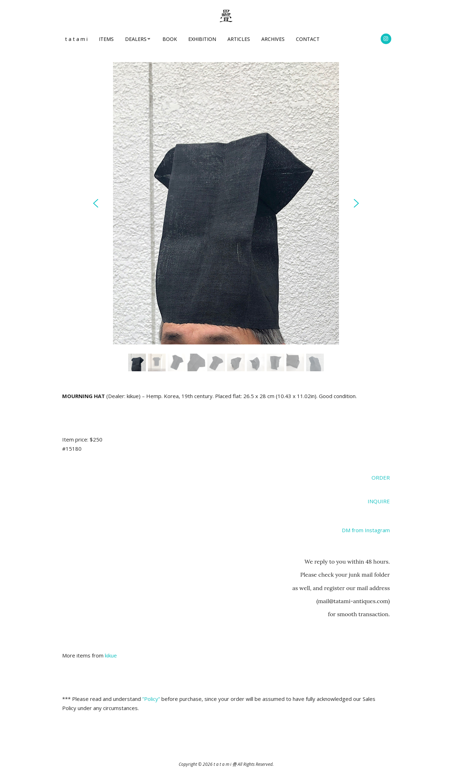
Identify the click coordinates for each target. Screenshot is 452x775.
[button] (95, 203)
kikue (111, 655)
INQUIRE (379, 501)
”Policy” (151, 698)
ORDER (380, 477)
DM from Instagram (366, 530)
